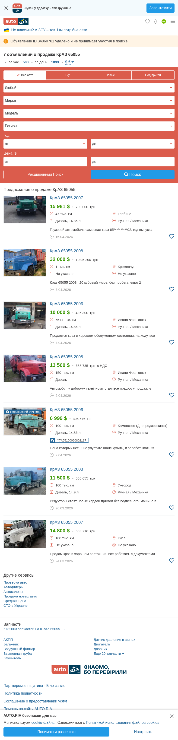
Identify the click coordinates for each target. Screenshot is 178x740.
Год (6, 135)
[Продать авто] (164, 21)
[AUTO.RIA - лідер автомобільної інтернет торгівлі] (16, 21)
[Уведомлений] (156, 21)
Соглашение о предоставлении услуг (35, 701)
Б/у (67, 75)
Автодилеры (13, 587)
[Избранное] (147, 21)
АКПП (8, 640)
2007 (66, 198)
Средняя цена (14, 601)
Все (27, 75)
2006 (66, 304)
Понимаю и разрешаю (57, 732)
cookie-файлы (43, 722)
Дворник (100, 649)
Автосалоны (13, 592)
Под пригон (153, 75)
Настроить (143, 732)
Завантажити (160, 8)
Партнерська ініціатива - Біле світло (34, 686)
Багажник (11, 644)
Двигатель (102, 644)
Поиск (132, 174)
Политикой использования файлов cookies (122, 722)
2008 (66, 251)
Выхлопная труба (17, 653)
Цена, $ (9, 153)
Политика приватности (22, 693)
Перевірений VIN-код (23, 411)
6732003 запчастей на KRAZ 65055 (32, 629)
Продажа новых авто (20, 596)
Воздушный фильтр (19, 649)
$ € (68, 62)
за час (18, 62)
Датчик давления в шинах (114, 640)
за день (46, 62)
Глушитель (12, 658)
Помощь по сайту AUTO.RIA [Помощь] (27, 709)
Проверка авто (15, 582)
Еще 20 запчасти (107, 653)
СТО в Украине (15, 605)
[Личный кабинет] (173, 21)
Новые (110, 75)
